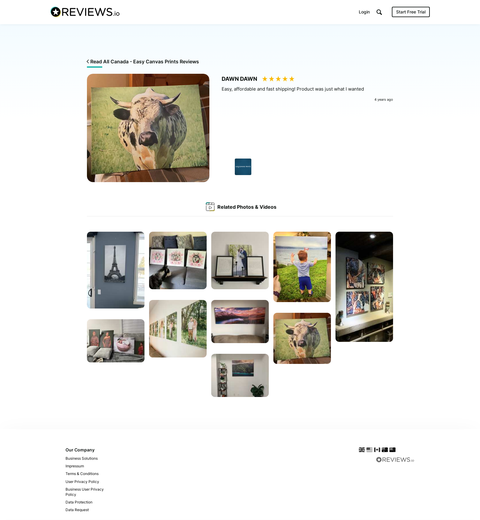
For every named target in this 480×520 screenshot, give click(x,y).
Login (364, 12)
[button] (379, 12)
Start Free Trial (411, 12)
